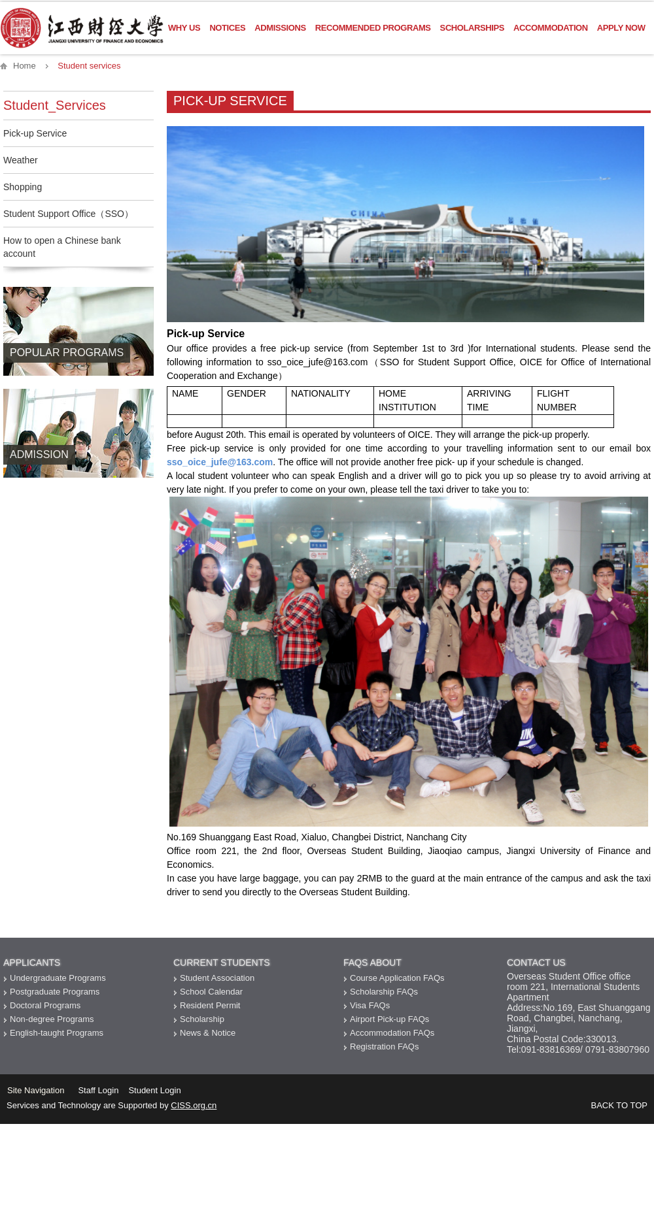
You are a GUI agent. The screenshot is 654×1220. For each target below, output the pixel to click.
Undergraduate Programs (58, 978)
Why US (184, 28)
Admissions (279, 28)
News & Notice (207, 1033)
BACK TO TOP (619, 1105)
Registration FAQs (384, 1046)
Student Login (154, 1090)
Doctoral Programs (45, 1005)
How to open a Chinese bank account (62, 247)
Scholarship (202, 1019)
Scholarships (472, 28)
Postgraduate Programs (54, 992)
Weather (20, 160)
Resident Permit (210, 1005)
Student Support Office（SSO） (68, 213)
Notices (227, 28)
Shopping (22, 187)
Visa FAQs (370, 1005)
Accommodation (550, 28)
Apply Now (621, 28)
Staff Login (98, 1090)
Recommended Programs (373, 28)
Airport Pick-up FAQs (389, 1019)
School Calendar (211, 992)
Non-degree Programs (52, 1019)
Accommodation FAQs (392, 1033)
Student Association (217, 978)
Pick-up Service (35, 133)
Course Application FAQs (397, 978)
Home (24, 66)
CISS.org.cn (193, 1105)
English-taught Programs (56, 1033)
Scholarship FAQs (384, 992)
